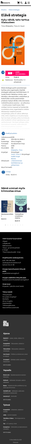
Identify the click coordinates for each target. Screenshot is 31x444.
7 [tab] (20, 225)
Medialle (5, 299)
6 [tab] (18, 225)
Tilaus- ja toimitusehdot (11, 248)
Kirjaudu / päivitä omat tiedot (13, 286)
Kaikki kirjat (15, 156)
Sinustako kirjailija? (9, 297)
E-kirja (8, 172)
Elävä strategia (14, 10)
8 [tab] (23, 225)
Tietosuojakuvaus (8, 305)
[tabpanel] (7, 208)
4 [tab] (13, 225)
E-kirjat (5, 250)
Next (28, 209)
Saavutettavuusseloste (10, 307)
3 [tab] (10, 225)
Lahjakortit (6, 243)
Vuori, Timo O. (16, 154)
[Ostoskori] (18, 2)
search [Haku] (21, 2)
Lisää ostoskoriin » (20, 73)
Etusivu (4, 10)
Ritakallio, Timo (16, 150)
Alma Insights (7, 301)
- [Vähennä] (6, 73)
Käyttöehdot (7, 303)
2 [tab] (8, 225)
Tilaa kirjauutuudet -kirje (11, 252)
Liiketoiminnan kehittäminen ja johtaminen (16, 163)
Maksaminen (7, 245)
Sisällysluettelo (11, 133)
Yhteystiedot (7, 295)
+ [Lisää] (13, 73)
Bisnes (13, 158)
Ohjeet (4, 241)
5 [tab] (15, 225)
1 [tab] (5, 225)
